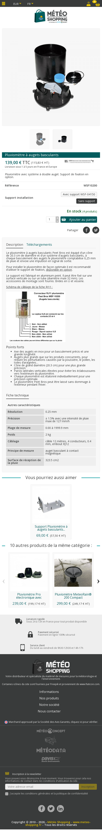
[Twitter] (50, 808)
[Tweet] (95, 230)
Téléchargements (39, 244)
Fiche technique (17, 395)
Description (14, 244)
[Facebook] (41, 808)
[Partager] (86, 230)
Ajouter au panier (78, 219)
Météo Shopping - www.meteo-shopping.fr (58, 823)
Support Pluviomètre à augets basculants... (51, 528)
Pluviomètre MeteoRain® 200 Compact (73, 596)
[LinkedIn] (60, 808)
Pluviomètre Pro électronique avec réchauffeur (29, 597)
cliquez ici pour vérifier (84, 722)
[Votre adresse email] (42, 787)
